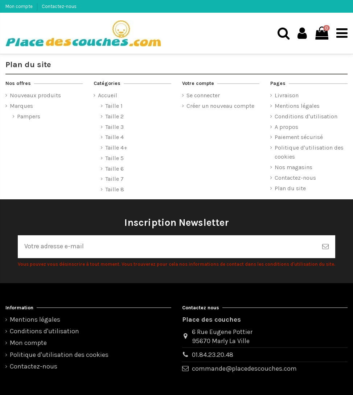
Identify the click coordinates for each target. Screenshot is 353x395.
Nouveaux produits (35, 95)
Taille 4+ (116, 147)
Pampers (28, 116)
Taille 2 (114, 116)
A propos (286, 126)
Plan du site (290, 188)
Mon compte (19, 6)
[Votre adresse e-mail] (167, 246)
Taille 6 (114, 168)
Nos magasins (293, 167)
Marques (21, 105)
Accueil (107, 95)
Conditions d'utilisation (306, 116)
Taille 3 (114, 126)
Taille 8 (114, 189)
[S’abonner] (325, 246)
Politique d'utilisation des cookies (309, 152)
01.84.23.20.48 (212, 355)
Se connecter (203, 95)
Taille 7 (114, 178)
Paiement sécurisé (299, 137)
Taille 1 (114, 105)
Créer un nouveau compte (220, 105)
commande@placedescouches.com (244, 368)
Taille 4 (114, 137)
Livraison (287, 95)
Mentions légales (297, 105)
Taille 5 (114, 158)
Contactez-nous (59, 6)
